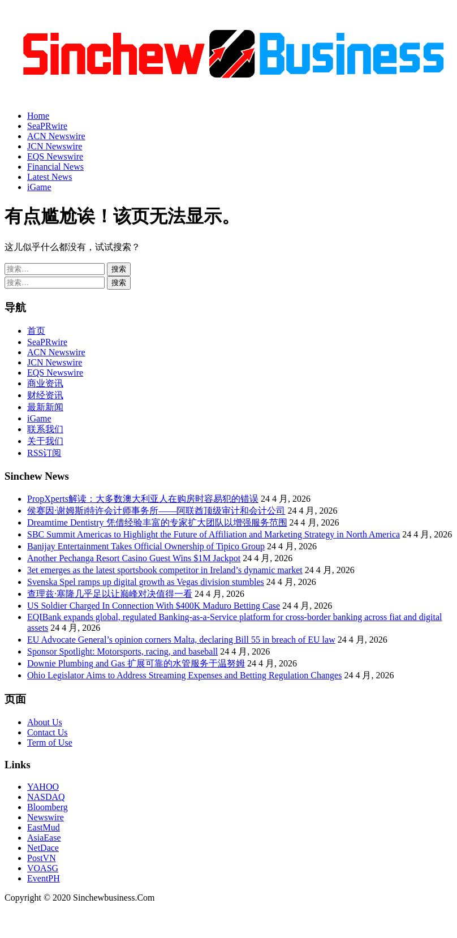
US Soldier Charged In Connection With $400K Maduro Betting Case (153, 605)
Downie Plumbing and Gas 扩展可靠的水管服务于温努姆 (136, 663)
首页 (36, 330)
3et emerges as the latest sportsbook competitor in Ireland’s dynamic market (165, 570)
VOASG (42, 868)
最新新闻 (45, 407)
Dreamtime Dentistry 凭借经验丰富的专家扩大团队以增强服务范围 (157, 522)
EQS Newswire (55, 156)
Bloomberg (47, 807)
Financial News (55, 166)
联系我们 (45, 429)
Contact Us (47, 732)
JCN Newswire (54, 146)
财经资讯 (45, 395)
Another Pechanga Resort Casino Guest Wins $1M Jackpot (133, 558)
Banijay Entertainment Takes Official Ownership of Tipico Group (146, 546)
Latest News (49, 177)
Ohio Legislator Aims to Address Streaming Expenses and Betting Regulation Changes (184, 675)
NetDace (43, 848)
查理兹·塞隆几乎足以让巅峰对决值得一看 (109, 594)
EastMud (43, 827)
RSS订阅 (44, 453)
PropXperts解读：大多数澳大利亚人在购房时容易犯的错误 (142, 499)
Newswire (45, 817)
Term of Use (49, 742)
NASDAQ (46, 797)
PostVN (41, 858)
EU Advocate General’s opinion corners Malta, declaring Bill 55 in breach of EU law (181, 639)
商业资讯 (45, 383)
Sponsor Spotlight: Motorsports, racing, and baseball (122, 651)
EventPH (43, 878)
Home (38, 116)
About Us (44, 722)
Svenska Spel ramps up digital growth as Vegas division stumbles (145, 582)
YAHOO (43, 786)
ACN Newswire (56, 136)
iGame (39, 187)
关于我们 (45, 441)
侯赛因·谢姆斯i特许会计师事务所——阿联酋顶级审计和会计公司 (156, 510)
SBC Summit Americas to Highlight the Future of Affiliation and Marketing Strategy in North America (213, 534)
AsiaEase (44, 837)
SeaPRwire (47, 126)
